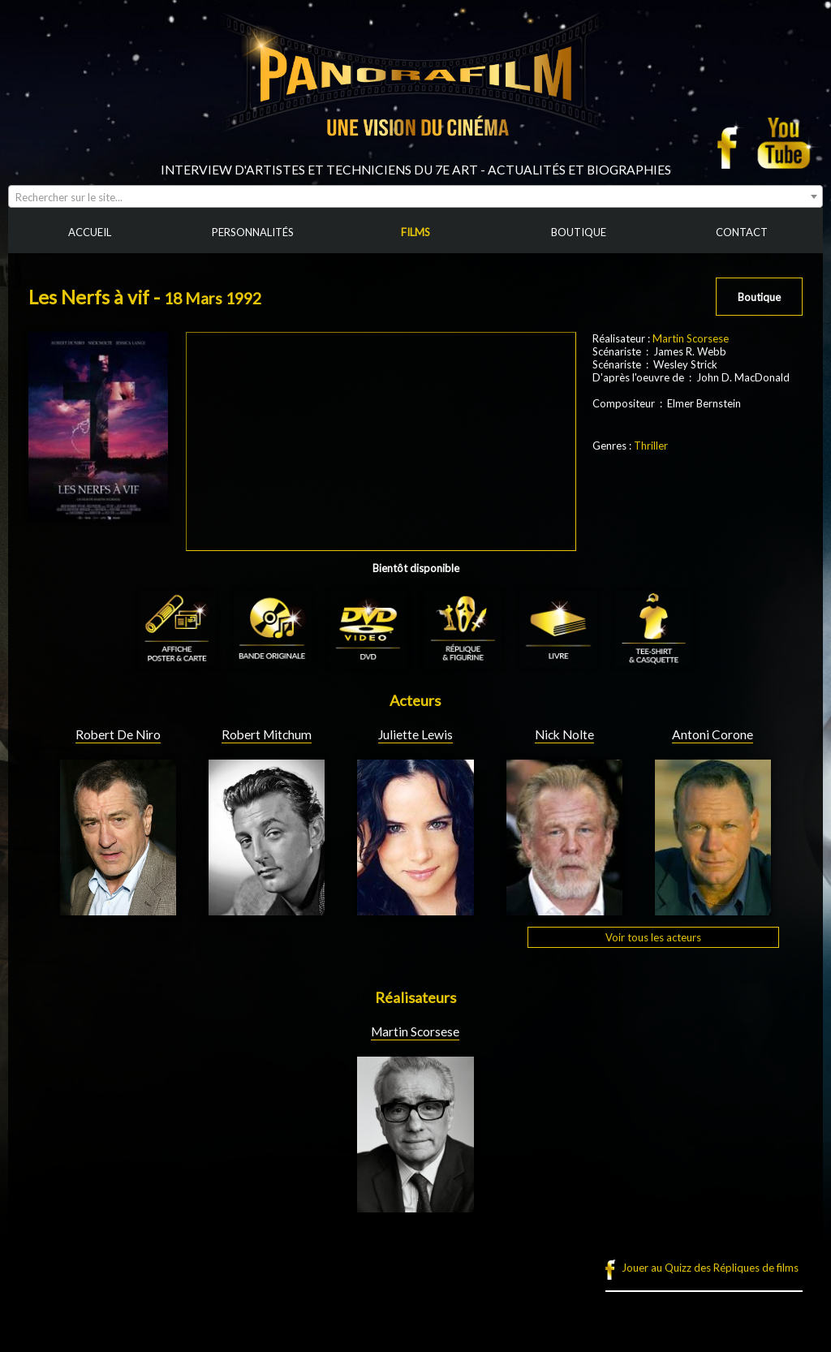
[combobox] (415, 196)
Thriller (651, 445)
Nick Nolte (564, 734)
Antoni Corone (712, 734)
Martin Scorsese (690, 338)
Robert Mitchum (267, 734)
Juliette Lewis (415, 734)
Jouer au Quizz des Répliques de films (710, 1267)
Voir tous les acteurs (653, 937)
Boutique (759, 297)
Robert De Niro (118, 734)
